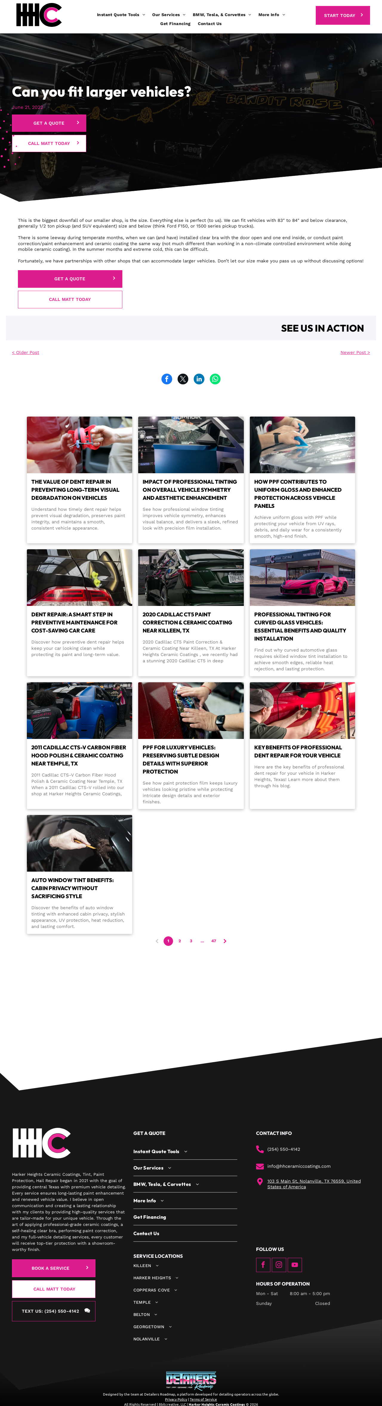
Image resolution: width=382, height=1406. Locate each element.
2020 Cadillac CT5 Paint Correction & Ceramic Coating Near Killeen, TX (187, 622)
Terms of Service (203, 1399)
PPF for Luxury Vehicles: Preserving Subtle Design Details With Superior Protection (181, 759)
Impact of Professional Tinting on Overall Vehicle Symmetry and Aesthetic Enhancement (190, 489)
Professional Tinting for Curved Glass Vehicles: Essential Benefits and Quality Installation (300, 626)
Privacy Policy (176, 1399)
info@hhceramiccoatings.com (299, 1166)
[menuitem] (121, 14)
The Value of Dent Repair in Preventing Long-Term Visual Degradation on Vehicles (75, 489)
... (202, 940)
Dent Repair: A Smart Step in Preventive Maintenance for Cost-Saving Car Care (74, 622)
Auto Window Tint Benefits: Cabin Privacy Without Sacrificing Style (72, 888)
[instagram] (279, 1266)
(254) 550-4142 (283, 1149)
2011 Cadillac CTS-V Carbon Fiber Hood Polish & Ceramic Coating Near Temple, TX (78, 755)
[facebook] (263, 1266)
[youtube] (295, 1266)
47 (213, 940)
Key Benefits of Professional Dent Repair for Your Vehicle (298, 751)
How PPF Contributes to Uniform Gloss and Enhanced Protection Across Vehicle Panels (298, 493)
